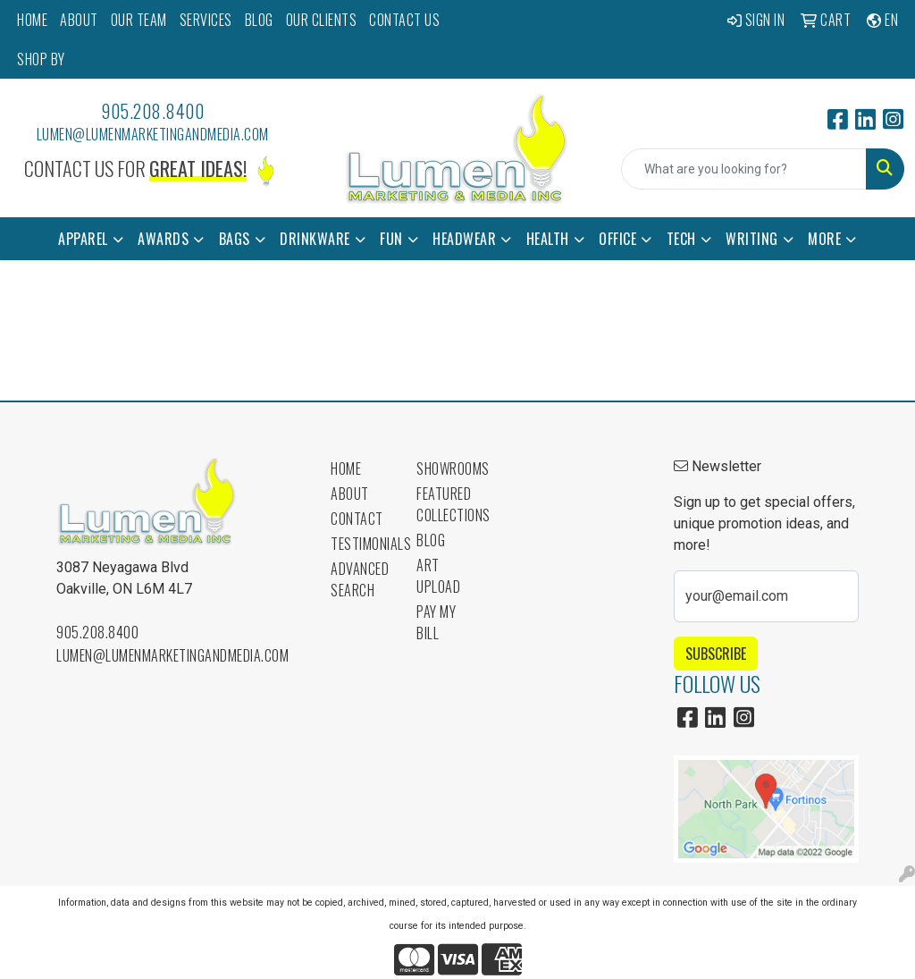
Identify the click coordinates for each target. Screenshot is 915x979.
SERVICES (206, 19)
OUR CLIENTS (321, 19)
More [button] (824, 238)
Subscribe (715, 653)
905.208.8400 (152, 110)
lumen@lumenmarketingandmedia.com (153, 134)
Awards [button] (163, 238)
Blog (430, 540)
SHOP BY (41, 59)
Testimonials (363, 543)
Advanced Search (360, 579)
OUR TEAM (139, 19)
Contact (357, 518)
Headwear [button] (464, 238)
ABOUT (79, 19)
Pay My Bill (436, 622)
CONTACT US (404, 19)
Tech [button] (681, 238)
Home (346, 468)
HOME (32, 19)
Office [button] (617, 238)
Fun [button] (391, 238)
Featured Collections (448, 504)
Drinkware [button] (315, 238)
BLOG (259, 19)
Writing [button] (752, 238)
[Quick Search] (744, 169)
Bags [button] (234, 238)
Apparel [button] (83, 238)
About (350, 493)
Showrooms (448, 468)
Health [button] (547, 238)
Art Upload (438, 575)
